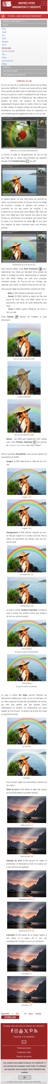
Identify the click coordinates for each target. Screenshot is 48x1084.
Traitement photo (24, 1048)
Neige (4, 64)
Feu (3, 54)
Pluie (4, 29)
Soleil (4, 32)
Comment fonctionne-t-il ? (14, 21)
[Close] (45, 1062)
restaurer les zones (17, 445)
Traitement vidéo (24, 1052)
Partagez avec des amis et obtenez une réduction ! (24, 1026)
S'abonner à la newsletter (24, 1039)
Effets (5, 25)
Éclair (4, 38)
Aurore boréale (8, 51)
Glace (4, 57)
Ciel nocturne (7, 60)
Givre (4, 44)
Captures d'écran (10, 71)
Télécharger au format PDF (14, 75)
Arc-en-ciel (6, 48)
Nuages (5, 41)
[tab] (24, 22)
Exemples (6, 67)
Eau (3, 35)
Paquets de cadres (24, 1056)
